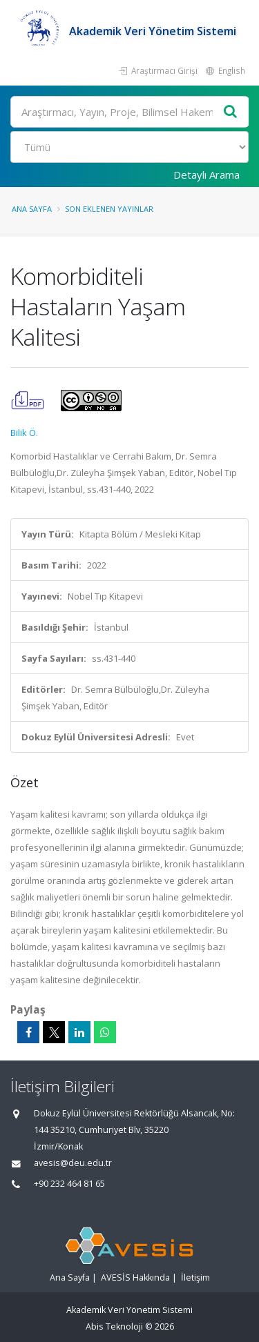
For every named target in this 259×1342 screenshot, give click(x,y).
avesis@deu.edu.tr (73, 1163)
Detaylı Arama (206, 174)
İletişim (195, 1277)
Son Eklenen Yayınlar (109, 209)
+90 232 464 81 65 (69, 1184)
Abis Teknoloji (114, 1326)
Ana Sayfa (32, 209)
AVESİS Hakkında (135, 1277)
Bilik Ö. (24, 432)
